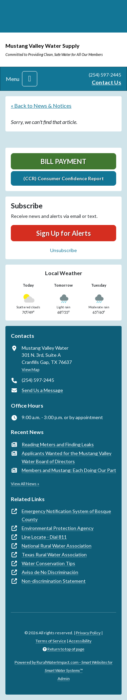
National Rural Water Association (56, 546)
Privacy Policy (88, 632)
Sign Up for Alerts (63, 233)
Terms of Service (51, 640)
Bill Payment (63, 161)
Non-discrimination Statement (54, 581)
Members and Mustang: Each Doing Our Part (69, 470)
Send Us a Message (42, 390)
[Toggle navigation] (29, 78)
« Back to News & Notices (41, 105)
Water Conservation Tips (48, 563)
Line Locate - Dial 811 (44, 537)
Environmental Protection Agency (57, 528)
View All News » (25, 483)
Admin (64, 678)
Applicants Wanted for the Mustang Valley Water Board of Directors (66, 457)
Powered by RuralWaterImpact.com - (63, 666)
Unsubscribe (63, 250)
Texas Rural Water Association (54, 554)
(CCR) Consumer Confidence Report (63, 178)
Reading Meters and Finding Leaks (58, 444)
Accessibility (80, 640)
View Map (30, 369)
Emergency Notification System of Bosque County (66, 515)
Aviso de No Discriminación (50, 572)
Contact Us (106, 82)
